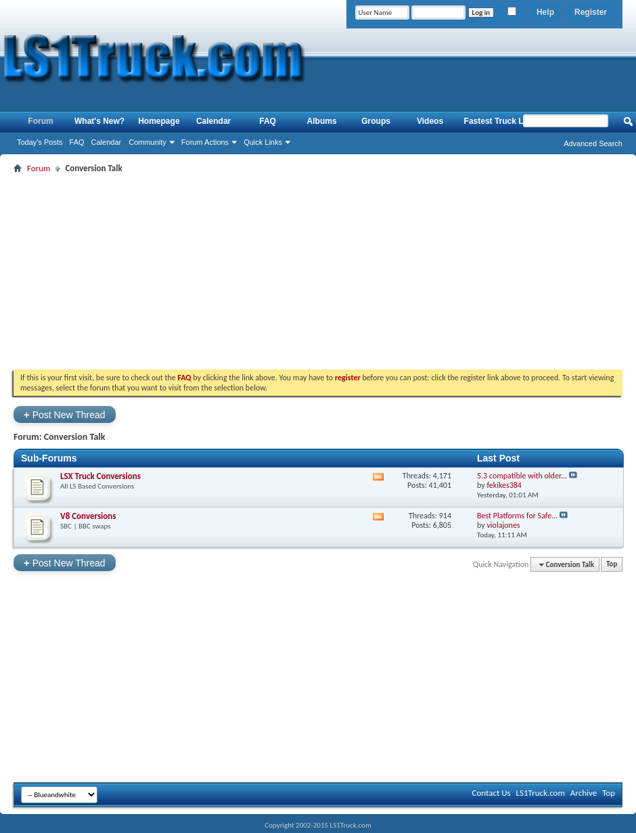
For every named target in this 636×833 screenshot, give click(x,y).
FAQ (77, 142)
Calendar (106, 142)
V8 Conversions (88, 516)
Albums (322, 121)
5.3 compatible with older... (522, 475)
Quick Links (263, 142)
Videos (430, 121)
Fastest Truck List (498, 121)
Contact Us (491, 793)
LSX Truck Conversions (100, 476)
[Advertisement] (318, 271)
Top (611, 564)
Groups (375, 121)
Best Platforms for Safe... (517, 515)
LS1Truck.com (540, 793)
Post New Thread (65, 414)
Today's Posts (40, 142)
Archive (583, 793)
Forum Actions (205, 142)
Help (545, 12)
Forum (40, 121)
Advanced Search (593, 143)
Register (590, 12)
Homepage (158, 121)
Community (147, 142)
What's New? (99, 121)
